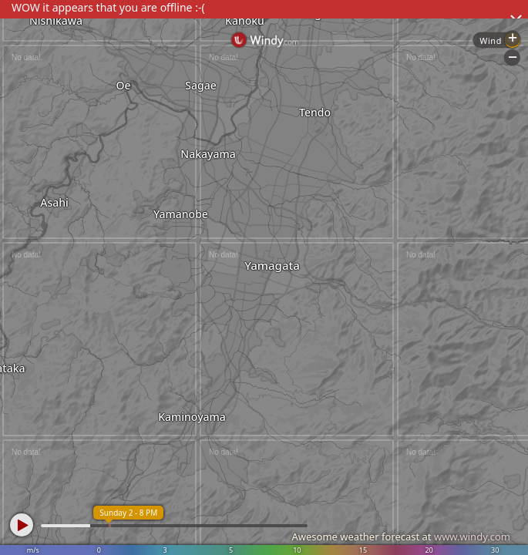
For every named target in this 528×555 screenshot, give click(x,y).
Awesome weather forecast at (400, 536)
